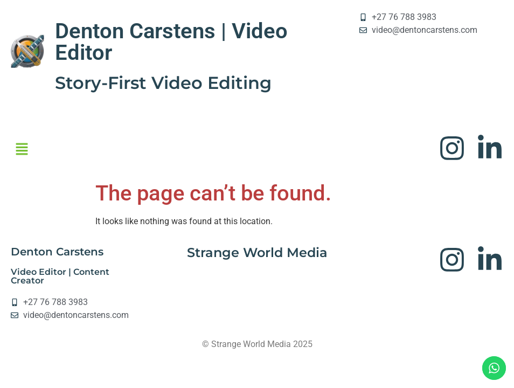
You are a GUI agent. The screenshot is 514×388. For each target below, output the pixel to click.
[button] (21, 150)
